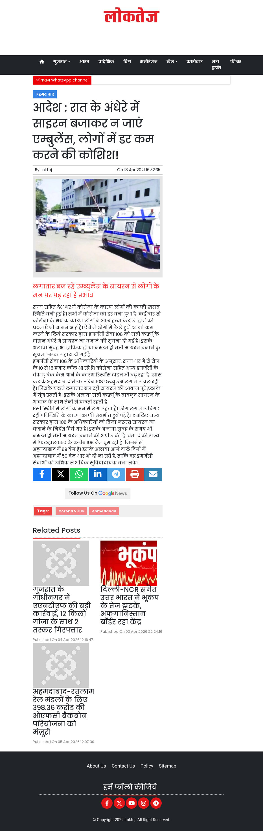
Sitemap (167, 766)
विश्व (127, 62)
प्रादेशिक (106, 62)
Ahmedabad (104, 511)
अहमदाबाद (45, 94)
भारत (84, 62)
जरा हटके (216, 65)
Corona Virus (71, 511)
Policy (147, 766)
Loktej (46, 170)
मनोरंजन (148, 62)
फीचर (235, 62)
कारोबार (195, 62)
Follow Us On (98, 493)
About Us (96, 766)
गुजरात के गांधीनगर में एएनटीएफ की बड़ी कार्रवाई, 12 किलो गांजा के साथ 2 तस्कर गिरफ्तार (62, 610)
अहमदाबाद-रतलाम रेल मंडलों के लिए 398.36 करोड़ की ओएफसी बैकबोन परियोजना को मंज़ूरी (63, 712)
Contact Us (123, 766)
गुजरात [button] (60, 62)
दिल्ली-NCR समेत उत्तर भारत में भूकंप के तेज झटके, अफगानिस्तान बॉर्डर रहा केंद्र (129, 606)
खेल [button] (170, 62)
